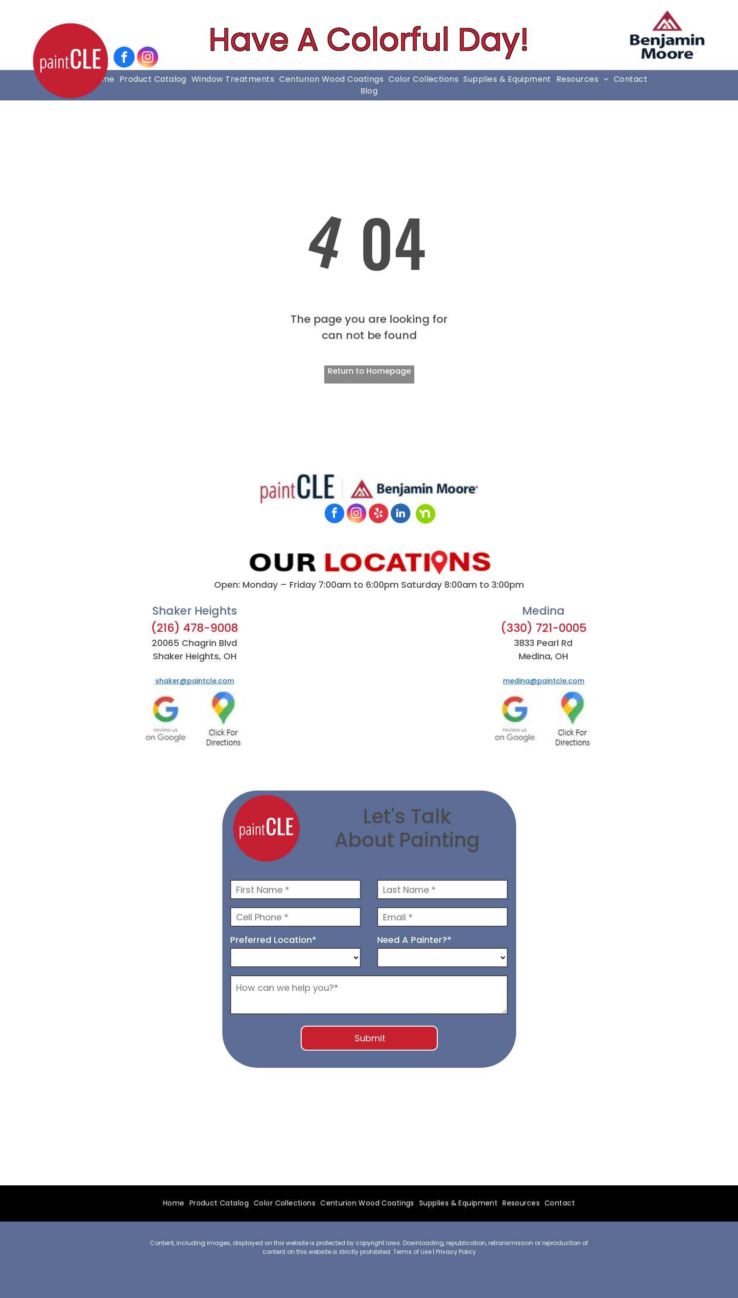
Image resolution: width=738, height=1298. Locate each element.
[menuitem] (153, 79)
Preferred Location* (273, 940)
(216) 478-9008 (194, 628)
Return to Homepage (369, 371)
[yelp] (378, 515)
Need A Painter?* (414, 940)
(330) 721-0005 (543, 628)
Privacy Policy (456, 1252)
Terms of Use (412, 1252)
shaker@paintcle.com (194, 681)
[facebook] (124, 58)
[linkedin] (400, 515)
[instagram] (147, 58)
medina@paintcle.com (543, 681)
